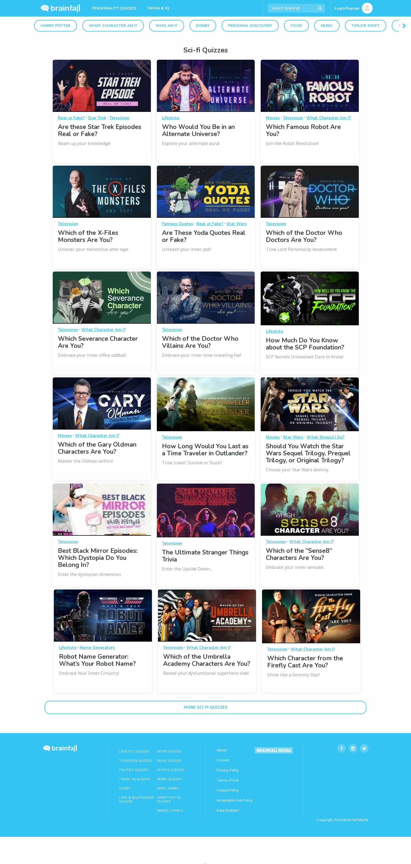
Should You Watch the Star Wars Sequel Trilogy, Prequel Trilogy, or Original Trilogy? (308, 453)
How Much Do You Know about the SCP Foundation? (305, 344)
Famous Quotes (177, 223)
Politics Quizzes (133, 770)
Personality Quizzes (114, 8)
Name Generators (97, 647)
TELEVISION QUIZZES (135, 760)
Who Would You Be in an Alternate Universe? (198, 130)
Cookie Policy (228, 790)
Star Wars (236, 223)
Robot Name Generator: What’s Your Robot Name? (97, 660)
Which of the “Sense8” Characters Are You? (299, 554)
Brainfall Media (355, 819)
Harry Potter (55, 25)
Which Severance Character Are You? (98, 342)
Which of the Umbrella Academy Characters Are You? (206, 660)
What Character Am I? (113, 25)
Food (296, 25)
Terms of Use (228, 780)
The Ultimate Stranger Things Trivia (205, 556)
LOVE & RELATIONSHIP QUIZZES (136, 799)
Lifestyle (170, 118)
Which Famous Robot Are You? (303, 130)
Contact (223, 760)
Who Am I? (167, 25)
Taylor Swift (365, 25)
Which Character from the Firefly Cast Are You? (305, 662)
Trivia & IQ (158, 8)
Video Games (168, 788)
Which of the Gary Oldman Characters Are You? (97, 448)
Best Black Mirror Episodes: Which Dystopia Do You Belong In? (98, 558)
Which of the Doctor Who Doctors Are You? (304, 236)
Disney (203, 25)
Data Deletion (228, 810)
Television (119, 118)
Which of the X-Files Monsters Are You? (88, 236)
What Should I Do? (325, 437)
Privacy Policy (228, 770)
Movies (273, 118)
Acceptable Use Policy (235, 800)
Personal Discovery (250, 25)
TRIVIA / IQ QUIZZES (135, 779)
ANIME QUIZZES (169, 779)
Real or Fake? (71, 118)
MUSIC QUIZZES (169, 760)
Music (327, 25)
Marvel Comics (170, 810)
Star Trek (97, 118)
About (221, 750)
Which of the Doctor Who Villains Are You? (200, 342)
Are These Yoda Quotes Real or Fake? (203, 236)
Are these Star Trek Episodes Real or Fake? (99, 130)
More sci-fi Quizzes (206, 707)
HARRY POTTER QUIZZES (169, 799)
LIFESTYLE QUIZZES (134, 751)
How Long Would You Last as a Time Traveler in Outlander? (205, 450)
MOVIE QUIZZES (169, 751)
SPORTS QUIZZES (171, 770)
